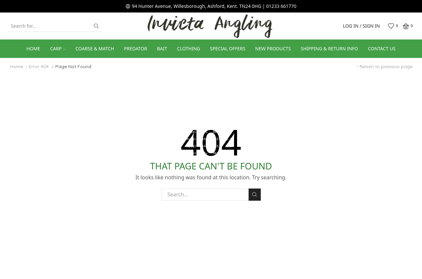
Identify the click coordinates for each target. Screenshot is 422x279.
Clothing (188, 48)
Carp (58, 48)
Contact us (382, 48)
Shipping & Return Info (329, 48)
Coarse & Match (94, 48)
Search (254, 194)
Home (33, 48)
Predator (135, 48)
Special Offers (227, 48)
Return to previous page (386, 66)
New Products (273, 48)
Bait (162, 48)
